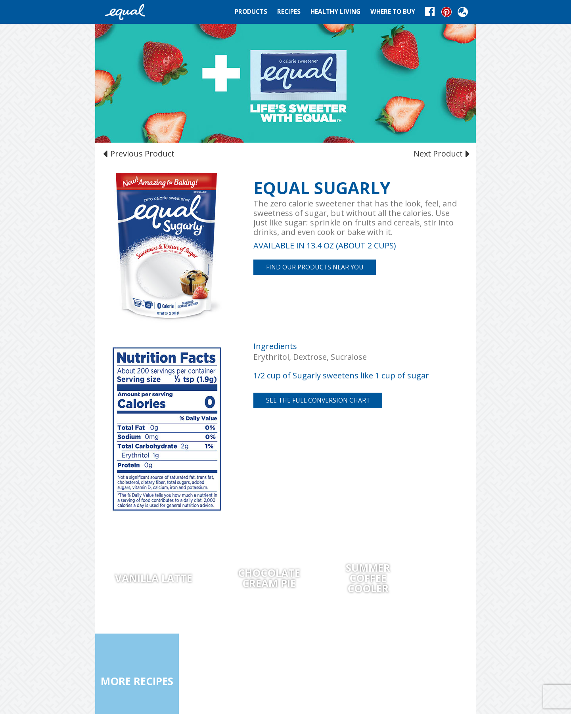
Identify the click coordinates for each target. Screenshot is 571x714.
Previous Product (139, 153)
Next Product (441, 153)
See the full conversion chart (318, 400)
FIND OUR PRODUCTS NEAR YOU (315, 267)
